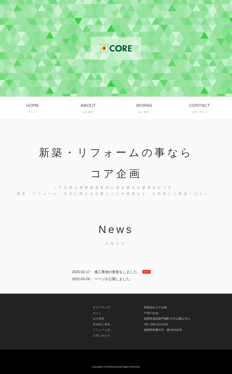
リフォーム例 (101, 329)
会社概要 (98, 318)
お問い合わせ (101, 335)
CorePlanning (111, 366)
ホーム (97, 313)
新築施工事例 (101, 324)
